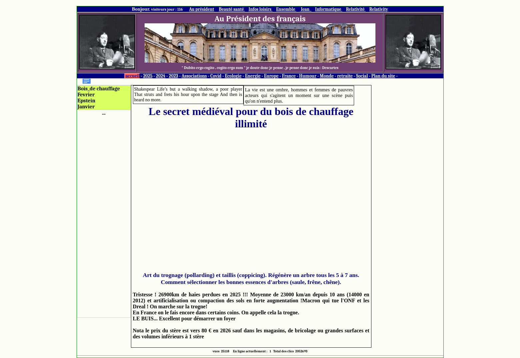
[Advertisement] (104, 216)
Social (362, 75)
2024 (161, 75)
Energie (252, 75)
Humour (307, 75)
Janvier (86, 107)
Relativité (356, 9)
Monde (327, 75)
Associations (194, 75)
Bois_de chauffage (99, 89)
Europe (271, 75)
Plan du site (383, 75)
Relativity (378, 9)
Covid (215, 75)
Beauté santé (232, 9)
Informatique (328, 9)
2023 (173, 75)
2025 (148, 75)
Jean (305, 9)
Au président (201, 9)
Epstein (87, 101)
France (288, 75)
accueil (132, 75)
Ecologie (233, 75)
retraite (345, 75)
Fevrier (86, 95)
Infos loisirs (260, 9)
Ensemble (286, 9)
